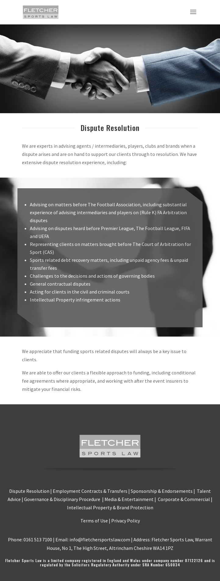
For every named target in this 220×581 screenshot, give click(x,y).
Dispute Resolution (29, 491)
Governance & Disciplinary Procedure (62, 499)
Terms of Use (94, 521)
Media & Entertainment (129, 499)
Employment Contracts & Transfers (90, 491)
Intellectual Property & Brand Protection (110, 507)
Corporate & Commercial (184, 499)
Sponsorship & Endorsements (162, 491)
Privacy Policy (125, 521)
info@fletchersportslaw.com (99, 539)
